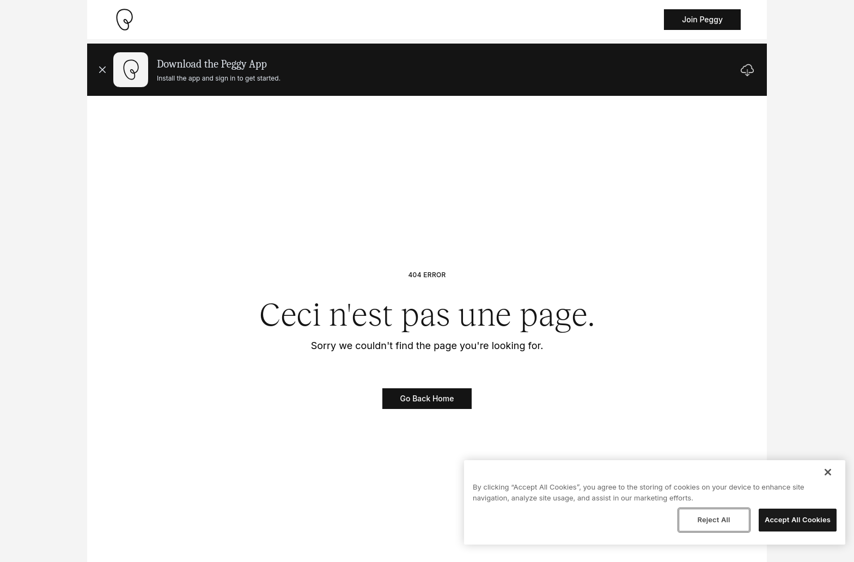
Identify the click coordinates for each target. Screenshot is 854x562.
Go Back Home (427, 398)
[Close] (828, 472)
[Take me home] (124, 19)
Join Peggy (702, 19)
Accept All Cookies (798, 519)
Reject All (713, 519)
